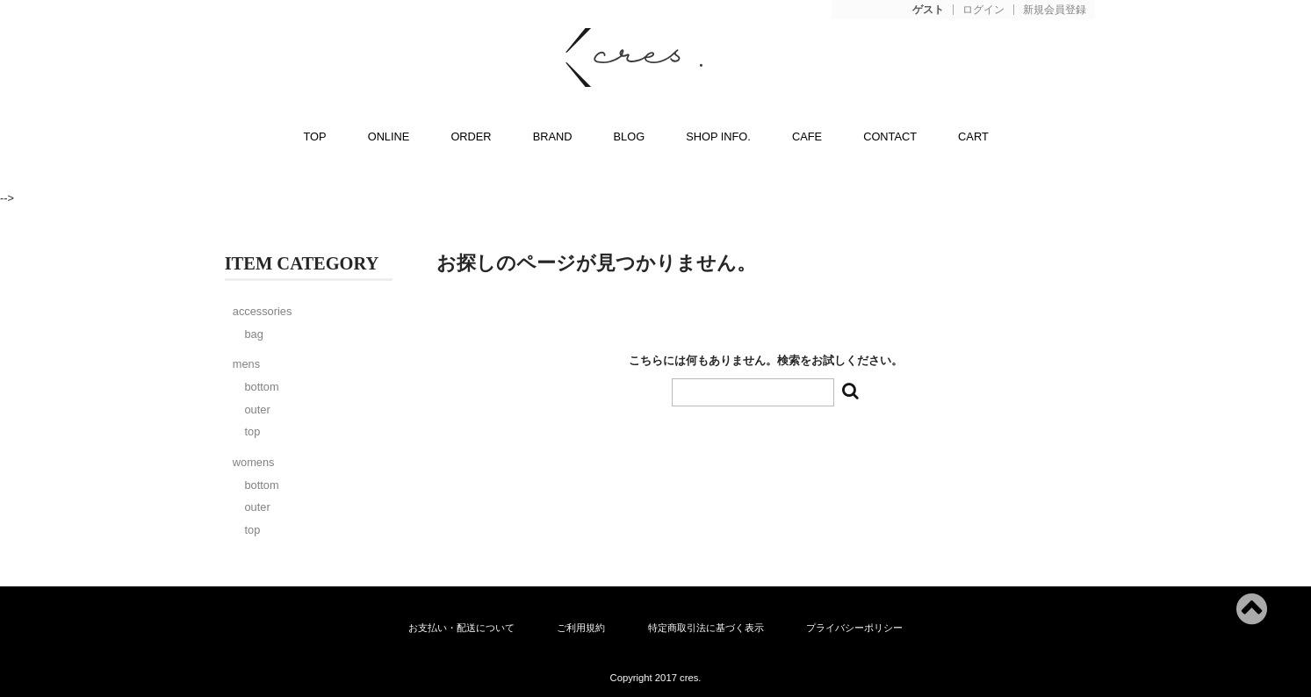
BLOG (629, 136)
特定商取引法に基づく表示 (706, 627)
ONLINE (389, 136)
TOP (315, 136)
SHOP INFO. (718, 136)
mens (246, 363)
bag (253, 334)
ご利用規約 (581, 627)
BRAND (553, 136)
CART (973, 136)
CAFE (807, 136)
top (252, 431)
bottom (261, 386)
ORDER (470, 136)
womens (254, 462)
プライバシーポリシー (854, 627)
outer (257, 409)
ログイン (983, 10)
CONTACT (890, 136)
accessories (262, 311)
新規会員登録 (1054, 10)
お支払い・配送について (461, 627)
